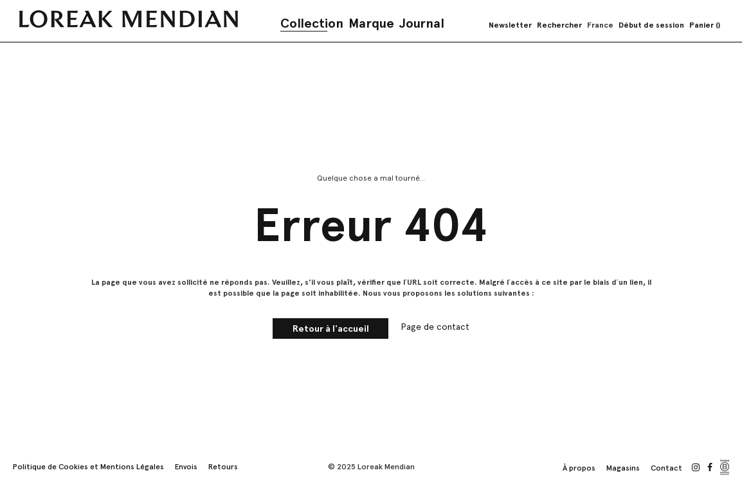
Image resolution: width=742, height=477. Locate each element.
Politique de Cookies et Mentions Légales (88, 466)
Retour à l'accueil (331, 328)
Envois (186, 466)
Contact (666, 468)
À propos (579, 468)
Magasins (623, 468)
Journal (421, 23)
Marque (371, 23)
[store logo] (128, 19)
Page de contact (435, 326)
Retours (223, 466)
